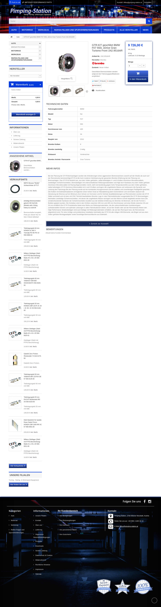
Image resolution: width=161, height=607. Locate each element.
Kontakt (38, 518)
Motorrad (27, 30)
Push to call (16, 2)
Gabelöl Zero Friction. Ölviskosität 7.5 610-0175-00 (32, 353)
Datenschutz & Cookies (43, 553)
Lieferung (16, 133)
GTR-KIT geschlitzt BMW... (33, 158)
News (145, 30)
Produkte (109, 30)
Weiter (87, 91)
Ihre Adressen (64, 522)
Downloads (39, 543)
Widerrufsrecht (18, 141)
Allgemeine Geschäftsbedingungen (41, 533)
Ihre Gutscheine (65, 532)
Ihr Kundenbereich (68, 508)
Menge (130, 62)
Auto (14, 30)
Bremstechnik (18, 47)
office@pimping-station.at (128, 524)
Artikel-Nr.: (96, 56)
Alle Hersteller (129, 30)
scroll (154, 600)
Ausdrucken (100, 90)
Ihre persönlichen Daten (68, 527)
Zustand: (95, 67)
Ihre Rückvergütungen (67, 518)
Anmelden (147, 2)
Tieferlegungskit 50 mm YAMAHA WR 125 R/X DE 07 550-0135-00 (32, 374)
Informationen (19, 125)
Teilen (103, 81)
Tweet (95, 81)
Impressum (39, 567)
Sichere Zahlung (19, 137)
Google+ (111, 81)
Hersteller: (96, 60)
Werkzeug (43, 30)
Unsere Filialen (18, 144)
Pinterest (96, 85)
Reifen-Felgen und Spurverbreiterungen (76, 30)
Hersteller (17, 69)
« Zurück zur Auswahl (99, 224)
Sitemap (38, 571)
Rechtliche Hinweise (42, 562)
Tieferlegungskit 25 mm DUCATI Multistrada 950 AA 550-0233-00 (32, 397)
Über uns (16, 129)
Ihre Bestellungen (65, 513)
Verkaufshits (18, 177)
